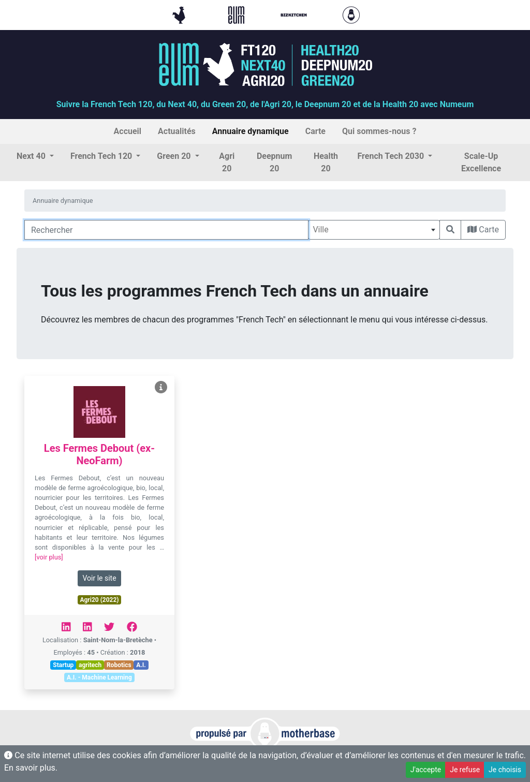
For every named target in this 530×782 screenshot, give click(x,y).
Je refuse (465, 769)
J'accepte (425, 769)
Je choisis (505, 769)
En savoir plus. (30, 768)
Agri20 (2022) (99, 599)
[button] (35, 156)
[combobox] (374, 230)
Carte (483, 229)
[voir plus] (49, 557)
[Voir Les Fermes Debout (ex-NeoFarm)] (161, 387)
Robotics (119, 665)
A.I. (141, 665)
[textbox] (373, 229)
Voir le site (99, 578)
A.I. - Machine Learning (99, 677)
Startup (63, 665)
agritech (90, 665)
